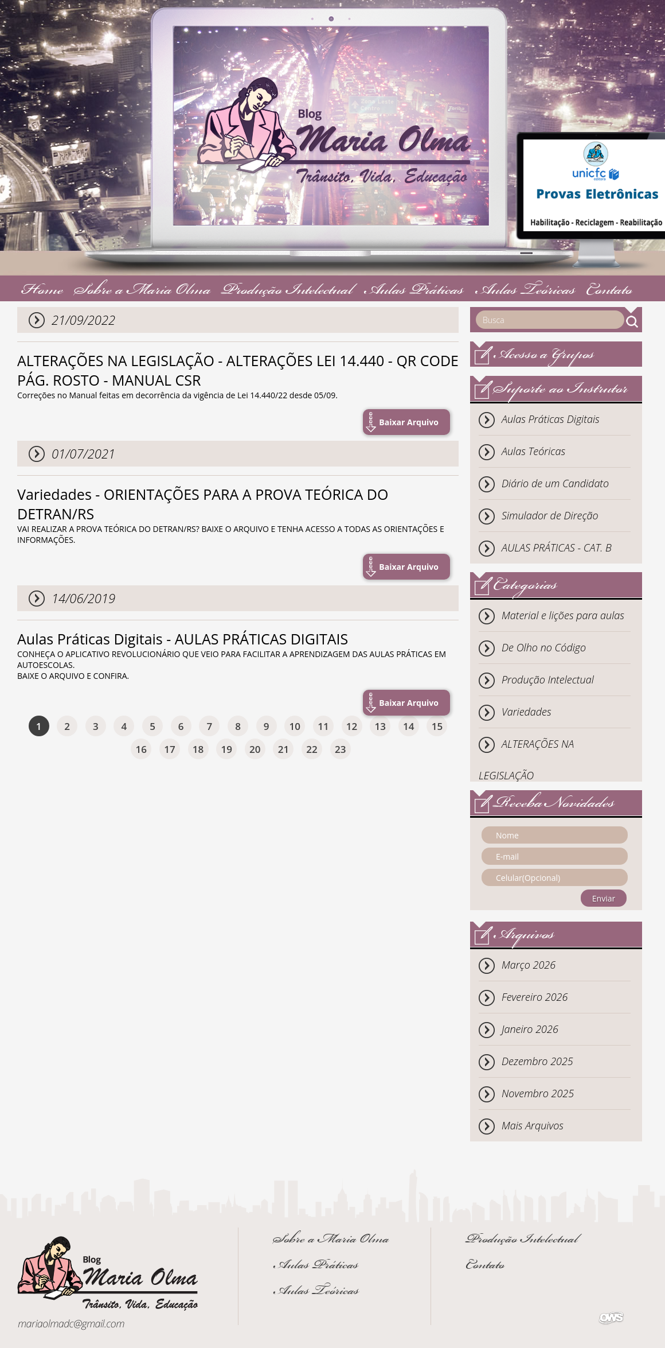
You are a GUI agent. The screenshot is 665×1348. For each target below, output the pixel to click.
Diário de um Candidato (555, 483)
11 (323, 726)
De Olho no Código (544, 647)
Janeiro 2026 (530, 1029)
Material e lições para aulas (563, 615)
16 (141, 749)
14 (408, 726)
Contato (609, 291)
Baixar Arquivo (409, 422)
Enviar (603, 898)
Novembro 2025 (538, 1093)
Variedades (526, 711)
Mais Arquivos (533, 1125)
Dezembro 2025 (537, 1061)
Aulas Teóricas (525, 291)
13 (379, 726)
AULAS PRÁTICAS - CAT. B (557, 547)
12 (351, 726)
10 (295, 726)
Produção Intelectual (287, 291)
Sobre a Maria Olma (142, 291)
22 (311, 749)
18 (198, 749)
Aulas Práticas (413, 291)
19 (226, 749)
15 (437, 726)
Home (42, 291)
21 (283, 749)
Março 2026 (529, 965)
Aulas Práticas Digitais (551, 419)
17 (169, 749)
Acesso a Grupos (543, 355)
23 (340, 749)
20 (254, 749)
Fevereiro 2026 (535, 997)
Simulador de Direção (550, 515)
